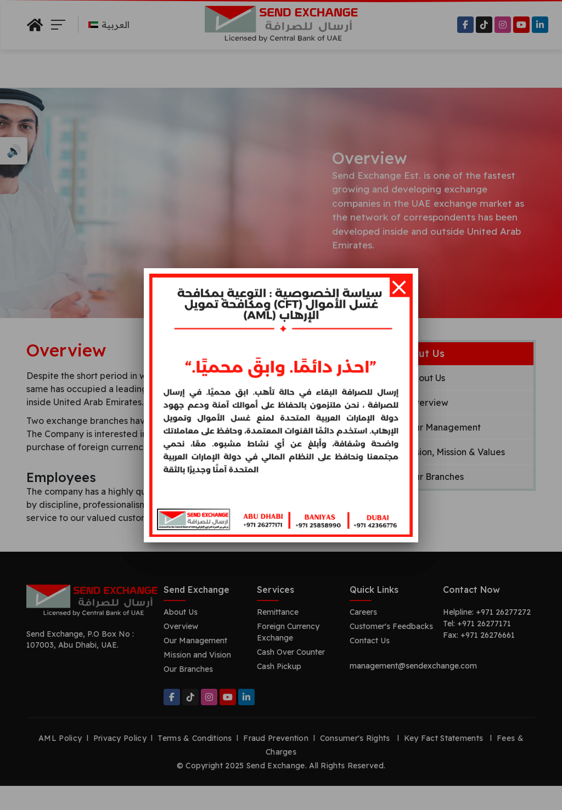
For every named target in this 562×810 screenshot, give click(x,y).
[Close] (399, 287)
